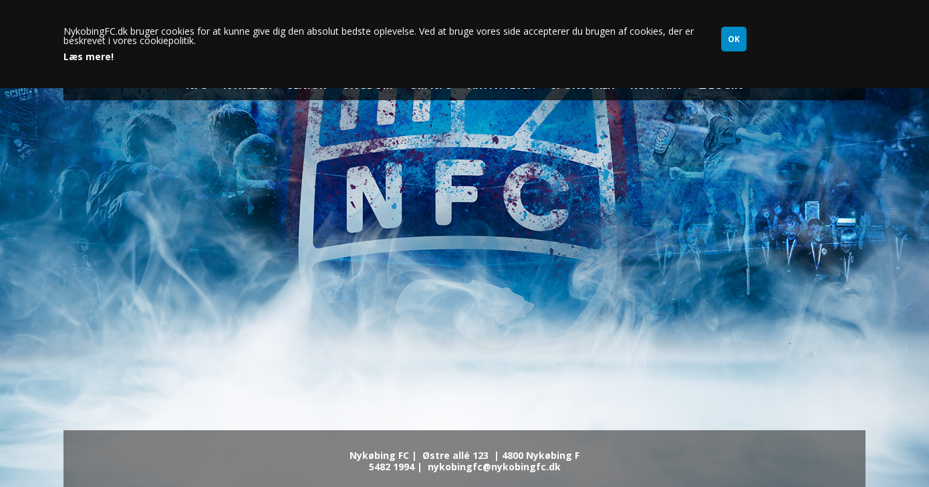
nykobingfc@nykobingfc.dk (494, 466)
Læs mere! (88, 56)
